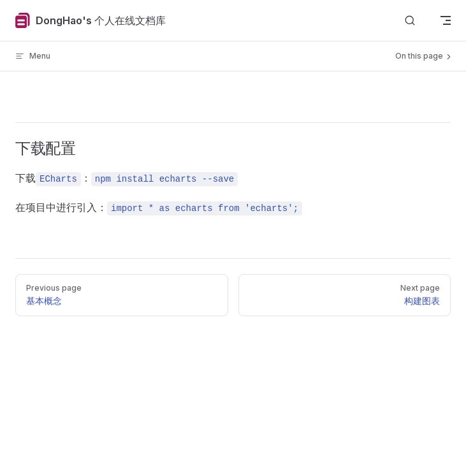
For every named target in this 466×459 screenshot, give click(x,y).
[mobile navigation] (445, 20)
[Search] (410, 20)
